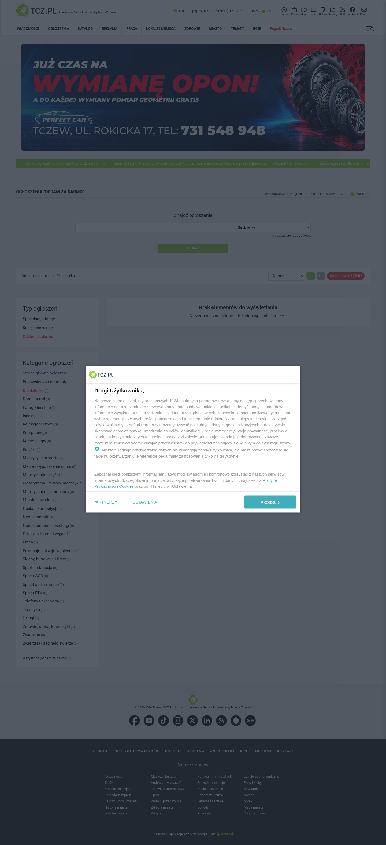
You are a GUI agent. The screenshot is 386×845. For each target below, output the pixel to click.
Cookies (126, 486)
